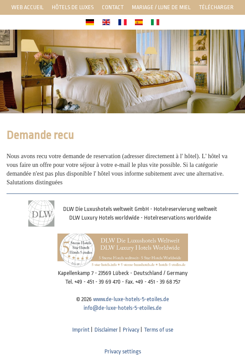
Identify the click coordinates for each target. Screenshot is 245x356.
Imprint (81, 329)
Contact (113, 7)
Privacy (131, 329)
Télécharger (216, 7)
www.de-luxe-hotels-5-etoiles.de (131, 299)
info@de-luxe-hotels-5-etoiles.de (122, 308)
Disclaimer (106, 329)
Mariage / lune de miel (161, 7)
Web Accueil (27, 7)
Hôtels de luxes (73, 7)
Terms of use (158, 329)
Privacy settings (122, 351)
